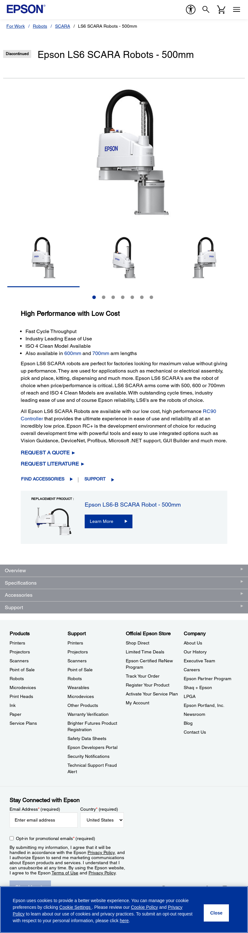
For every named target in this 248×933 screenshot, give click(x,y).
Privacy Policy (101, 852)
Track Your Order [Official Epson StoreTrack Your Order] (142, 676)
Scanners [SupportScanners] (77, 660)
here (124, 920)
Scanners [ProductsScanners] (19, 660)
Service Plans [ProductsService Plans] (23, 723)
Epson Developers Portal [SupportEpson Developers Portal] (92, 747)
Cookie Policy (144, 907)
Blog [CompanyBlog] (188, 723)
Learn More (101, 521)
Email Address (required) (35, 809)
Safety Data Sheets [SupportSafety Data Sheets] (86, 738)
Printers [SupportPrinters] (75, 642)
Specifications (21, 583)
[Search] (206, 9)
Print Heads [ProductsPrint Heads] (21, 696)
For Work (15, 26)
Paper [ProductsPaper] (15, 714)
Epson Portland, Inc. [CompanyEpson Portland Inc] (204, 705)
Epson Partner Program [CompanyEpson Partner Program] (207, 678)
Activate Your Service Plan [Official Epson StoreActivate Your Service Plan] (152, 693)
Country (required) (99, 809)
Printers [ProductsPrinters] (17, 642)
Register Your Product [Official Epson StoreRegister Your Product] (147, 684)
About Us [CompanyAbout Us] (193, 642)
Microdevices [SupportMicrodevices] (80, 696)
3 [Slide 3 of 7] (113, 297)
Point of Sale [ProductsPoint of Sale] (22, 669)
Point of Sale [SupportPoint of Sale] (80, 669)
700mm (100, 353)
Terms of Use (65, 872)
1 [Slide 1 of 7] (94, 297)
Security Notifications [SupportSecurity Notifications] (88, 756)
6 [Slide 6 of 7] (142, 297)
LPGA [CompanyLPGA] (189, 696)
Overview (15, 570)
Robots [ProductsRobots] (17, 678)
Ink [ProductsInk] (13, 705)
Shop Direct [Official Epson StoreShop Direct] (137, 642)
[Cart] (221, 9)
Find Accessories (42, 478)
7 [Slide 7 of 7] (151, 297)
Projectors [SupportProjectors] (77, 651)
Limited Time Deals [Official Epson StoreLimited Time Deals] (145, 651)
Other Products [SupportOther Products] (82, 705)
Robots (40, 26)
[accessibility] (191, 9)
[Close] (216, 913)
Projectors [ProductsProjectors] (20, 651)
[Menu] (236, 9)
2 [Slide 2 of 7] (103, 297)
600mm (72, 353)
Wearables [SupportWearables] (78, 687)
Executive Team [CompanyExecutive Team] (199, 660)
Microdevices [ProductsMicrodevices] (23, 687)
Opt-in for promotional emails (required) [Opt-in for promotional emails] (55, 838)
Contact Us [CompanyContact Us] (195, 732)
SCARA (62, 26)
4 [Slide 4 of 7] (122, 297)
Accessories (18, 595)
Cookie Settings (75, 907)
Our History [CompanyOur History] (195, 651)
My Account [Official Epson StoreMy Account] (137, 702)
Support (95, 478)
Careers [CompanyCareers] (192, 669)
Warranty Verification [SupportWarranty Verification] (88, 714)
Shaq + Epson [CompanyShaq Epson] (198, 687)
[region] (124, 909)
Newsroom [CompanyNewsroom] (194, 714)
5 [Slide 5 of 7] (132, 297)
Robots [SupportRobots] (74, 678)
